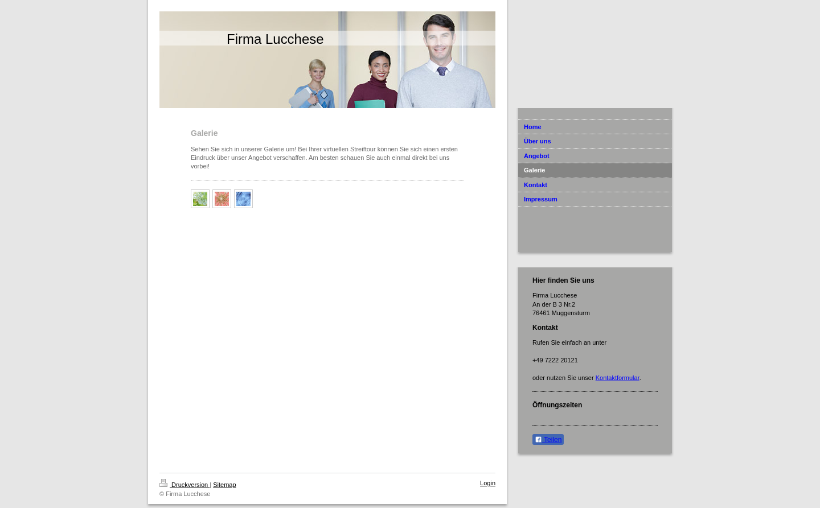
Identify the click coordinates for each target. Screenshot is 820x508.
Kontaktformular (617, 377)
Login (487, 483)
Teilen (548, 440)
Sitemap (224, 484)
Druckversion (184, 484)
